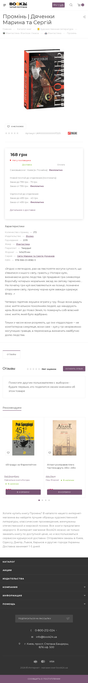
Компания (10, 587)
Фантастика (23, 244)
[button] (39, 500)
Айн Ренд (51, 476)
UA (61, 4)
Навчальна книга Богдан (17, 480)
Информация (12, 595)
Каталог (9, 561)
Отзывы (11, 354)
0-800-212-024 (45, 630)
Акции (7, 570)
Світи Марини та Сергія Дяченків (36, 256)
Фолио (30, 236)
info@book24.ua (46, 636)
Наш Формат (52, 480)
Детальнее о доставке (22, 210)
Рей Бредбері (11, 476)
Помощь (9, 604)
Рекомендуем (12, 407)
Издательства (13, 578)
